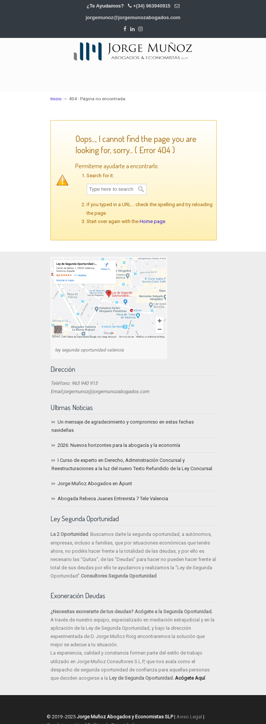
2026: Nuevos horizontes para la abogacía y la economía (119, 445)
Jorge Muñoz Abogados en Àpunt (95, 483)
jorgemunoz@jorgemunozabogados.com (133, 17)
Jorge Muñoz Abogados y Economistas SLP (133, 51)
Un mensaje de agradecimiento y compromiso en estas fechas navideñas (123, 426)
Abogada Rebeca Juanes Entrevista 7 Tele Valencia (113, 498)
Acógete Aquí (190, 678)
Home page (152, 221)
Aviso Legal (189, 716)
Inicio (55, 98)
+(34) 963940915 (151, 6)
